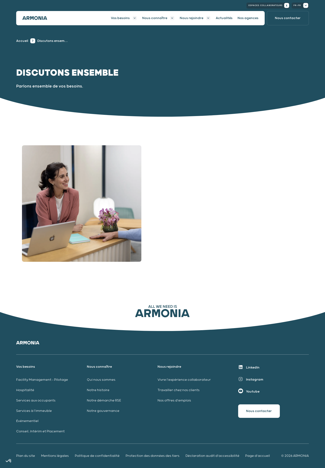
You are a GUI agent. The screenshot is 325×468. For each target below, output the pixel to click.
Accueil (22, 41)
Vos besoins (120, 18)
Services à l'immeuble (34, 411)
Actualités (224, 18)
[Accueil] (37, 18)
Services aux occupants (36, 401)
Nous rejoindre (191, 18)
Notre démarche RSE (104, 401)
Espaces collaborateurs (269, 5)
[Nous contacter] (288, 18)
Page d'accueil (257, 456)
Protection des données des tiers (152, 456)
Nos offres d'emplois (174, 401)
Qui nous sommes (101, 380)
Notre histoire (98, 390)
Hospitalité (25, 390)
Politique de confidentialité (97, 456)
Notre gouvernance (103, 411)
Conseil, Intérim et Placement (40, 431)
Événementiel (27, 421)
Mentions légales (55, 456)
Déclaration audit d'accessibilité (212, 456)
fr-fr (300, 5)
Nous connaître (154, 18)
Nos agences (248, 18)
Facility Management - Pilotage (42, 380)
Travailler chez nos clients (179, 390)
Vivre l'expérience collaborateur (184, 380)
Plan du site (25, 456)
